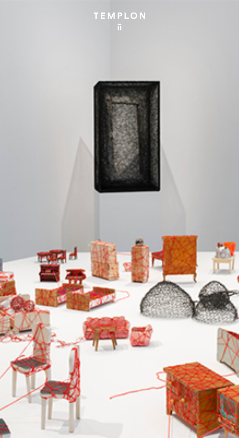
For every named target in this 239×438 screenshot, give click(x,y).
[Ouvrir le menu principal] (223, 11)
